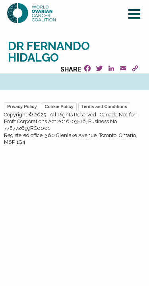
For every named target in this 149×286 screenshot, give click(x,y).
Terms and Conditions (104, 106)
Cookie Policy (59, 106)
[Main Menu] (134, 15)
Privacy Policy (22, 106)
